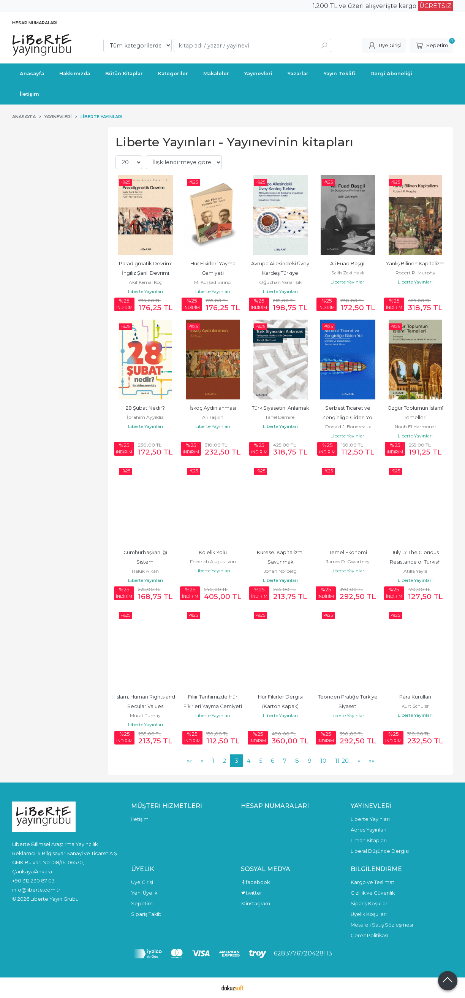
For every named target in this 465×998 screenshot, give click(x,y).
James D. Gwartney (348, 561)
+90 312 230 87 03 (33, 881)
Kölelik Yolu (213, 552)
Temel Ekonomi (348, 552)
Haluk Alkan (145, 571)
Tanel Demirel (280, 417)
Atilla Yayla (415, 571)
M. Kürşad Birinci (212, 282)
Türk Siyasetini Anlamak (280, 408)
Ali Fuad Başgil (347, 263)
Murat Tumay (145, 715)
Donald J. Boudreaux (348, 426)
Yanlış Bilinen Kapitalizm (415, 263)
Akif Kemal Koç (145, 282)
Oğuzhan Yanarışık (280, 282)
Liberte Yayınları (145, 291)
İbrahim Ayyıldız (145, 417)
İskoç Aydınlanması (213, 408)
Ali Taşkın (212, 417)
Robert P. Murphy (415, 273)
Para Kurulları (415, 697)
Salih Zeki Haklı (347, 273)
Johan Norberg (280, 571)
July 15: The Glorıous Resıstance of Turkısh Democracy (416, 562)
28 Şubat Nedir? (145, 408)
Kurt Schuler (415, 706)
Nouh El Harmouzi (415, 426)
